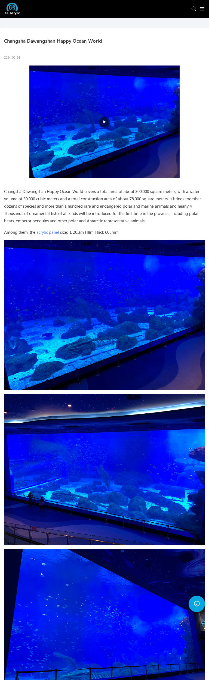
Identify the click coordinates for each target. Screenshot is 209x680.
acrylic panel (47, 232)
